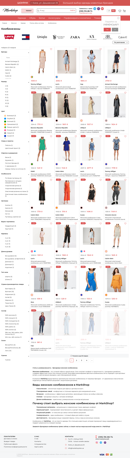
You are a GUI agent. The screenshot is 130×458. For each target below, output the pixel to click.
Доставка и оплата (10, 439)
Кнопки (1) (8, 205)
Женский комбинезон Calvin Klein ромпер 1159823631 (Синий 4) (67, 175)
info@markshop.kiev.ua (76, 448)
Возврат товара (9, 441)
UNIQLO (54, 37)
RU (113, 11)
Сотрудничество (40, 444)
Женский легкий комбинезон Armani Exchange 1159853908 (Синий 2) (115, 88)
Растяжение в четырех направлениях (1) (13, 182)
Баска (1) (8, 157)
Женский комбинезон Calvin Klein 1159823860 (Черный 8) (41, 218)
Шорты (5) (8, 276)
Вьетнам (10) (9, 291)
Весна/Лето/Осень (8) (13, 348)
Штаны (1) (8, 279)
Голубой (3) (9, 119)
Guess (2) (8, 76)
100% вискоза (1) (10, 315)
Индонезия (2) (10, 294)
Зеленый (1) (9, 121)
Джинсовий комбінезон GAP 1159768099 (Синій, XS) (41, 349)
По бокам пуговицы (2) (13, 178)
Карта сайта (38, 447)
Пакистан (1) (9, 303)
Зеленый (32, 164)
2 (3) (6, 86)
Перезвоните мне (85, 13)
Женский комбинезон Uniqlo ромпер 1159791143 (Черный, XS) (67, 305)
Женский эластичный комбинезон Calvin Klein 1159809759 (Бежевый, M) (114, 263)
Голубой (56, 77)
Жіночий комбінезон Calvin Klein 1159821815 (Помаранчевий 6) (67, 219)
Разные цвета (32, 77)
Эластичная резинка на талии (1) (16, 191)
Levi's (21, 37)
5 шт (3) (7, 247)
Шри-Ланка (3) (10, 306)
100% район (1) (10, 327)
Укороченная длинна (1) (13, 188)
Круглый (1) (9, 229)
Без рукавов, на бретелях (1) (15, 259)
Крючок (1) (8, 208)
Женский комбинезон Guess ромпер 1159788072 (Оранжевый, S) (115, 306)
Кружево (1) (9, 160)
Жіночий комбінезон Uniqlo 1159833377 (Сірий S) (115, 131)
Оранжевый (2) (11, 124)
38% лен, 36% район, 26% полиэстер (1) (14, 333)
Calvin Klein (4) (10, 67)
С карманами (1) (10, 166)
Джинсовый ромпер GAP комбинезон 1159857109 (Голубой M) (89, 88)
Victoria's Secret (71, 37)
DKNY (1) (8, 70)
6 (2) (6, 92)
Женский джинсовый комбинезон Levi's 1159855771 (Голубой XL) (66, 347)
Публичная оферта (10, 444)
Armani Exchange (104, 37)
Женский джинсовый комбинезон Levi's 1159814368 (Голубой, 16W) (90, 263)
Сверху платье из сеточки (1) (15, 169)
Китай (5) (8, 297)
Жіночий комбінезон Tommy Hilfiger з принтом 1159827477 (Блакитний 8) (115, 175)
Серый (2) (9, 133)
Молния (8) (9, 211)
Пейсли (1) (9, 145)
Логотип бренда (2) (12, 163)
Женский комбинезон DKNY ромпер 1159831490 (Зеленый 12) (41, 175)
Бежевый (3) (10, 116)
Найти (72, 10)
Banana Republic (120, 37)
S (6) (6, 106)
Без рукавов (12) (11, 256)
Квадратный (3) (10, 226)
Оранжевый (56, 208)
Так (107, 29)
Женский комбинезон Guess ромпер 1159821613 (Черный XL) (91, 218)
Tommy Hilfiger (38, 37)
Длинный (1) (9, 264)
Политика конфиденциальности (15, 447)
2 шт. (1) (7, 241)
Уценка (7, 360)
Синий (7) (9, 136)
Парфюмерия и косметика (77, 18)
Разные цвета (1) (11, 127)
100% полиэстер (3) (12, 324)
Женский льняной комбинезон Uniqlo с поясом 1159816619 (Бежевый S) (91, 132)
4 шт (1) (7, 244)
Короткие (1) (9, 267)
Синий (106, 77)
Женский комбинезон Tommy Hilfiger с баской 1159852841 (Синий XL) (91, 347)
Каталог (24, 10)
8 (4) (6, 94)
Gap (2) (7, 73)
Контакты (37, 441)
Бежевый (81, 120)
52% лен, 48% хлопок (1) (13, 337)
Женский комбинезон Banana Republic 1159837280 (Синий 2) (41, 131)
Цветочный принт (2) (12, 148)
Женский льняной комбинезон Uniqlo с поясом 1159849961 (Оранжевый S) (116, 347)
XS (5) (7, 103)
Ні (115, 29)
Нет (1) (7, 214)
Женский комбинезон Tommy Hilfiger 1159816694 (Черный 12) (66, 262)
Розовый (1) (9, 130)
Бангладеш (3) (10, 289)
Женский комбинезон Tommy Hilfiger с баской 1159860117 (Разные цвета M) (41, 88)
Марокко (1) (9, 300)
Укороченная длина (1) (13, 186)
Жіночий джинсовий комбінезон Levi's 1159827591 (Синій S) (90, 175)
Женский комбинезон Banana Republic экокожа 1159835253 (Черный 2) (66, 132)
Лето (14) (8, 351)
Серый (106, 120)
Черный (56, 120)
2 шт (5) (7, 238)
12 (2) (7, 100)
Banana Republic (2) (12, 64)
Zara (87, 37)
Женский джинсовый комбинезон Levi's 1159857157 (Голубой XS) (66, 88)
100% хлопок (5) (10, 330)
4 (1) (6, 89)
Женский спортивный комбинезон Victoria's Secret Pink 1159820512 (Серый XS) (115, 219)
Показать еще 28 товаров (80, 356)
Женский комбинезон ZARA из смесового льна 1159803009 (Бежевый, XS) (42, 306)
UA (109, 11)
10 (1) (6, 97)
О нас (36, 439)
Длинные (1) (9, 262)
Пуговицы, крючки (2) (13, 217)
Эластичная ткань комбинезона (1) (16, 195)
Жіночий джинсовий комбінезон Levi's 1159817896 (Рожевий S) (41, 263)
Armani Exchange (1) (12, 61)
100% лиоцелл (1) (11, 318)
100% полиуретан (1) (12, 321)
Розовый (32, 251)
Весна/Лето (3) (10, 345)
